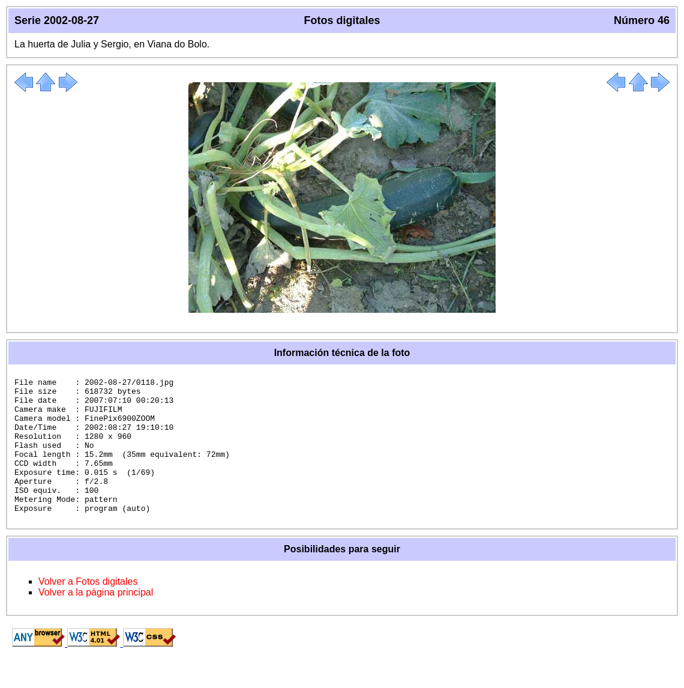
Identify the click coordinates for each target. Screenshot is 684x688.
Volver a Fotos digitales (87, 608)
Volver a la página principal (95, 619)
